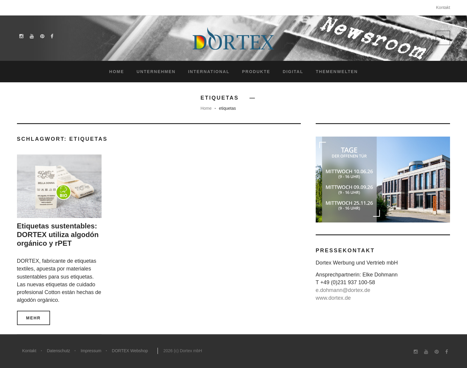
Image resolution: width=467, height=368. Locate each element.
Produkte (256, 71)
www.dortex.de (333, 298)
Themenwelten (337, 71)
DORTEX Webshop (130, 350)
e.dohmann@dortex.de (343, 290)
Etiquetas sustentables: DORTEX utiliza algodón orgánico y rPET (58, 234)
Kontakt (443, 7)
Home (116, 71)
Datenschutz (58, 350)
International (208, 71)
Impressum (91, 350)
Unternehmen (156, 71)
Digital (293, 71)
